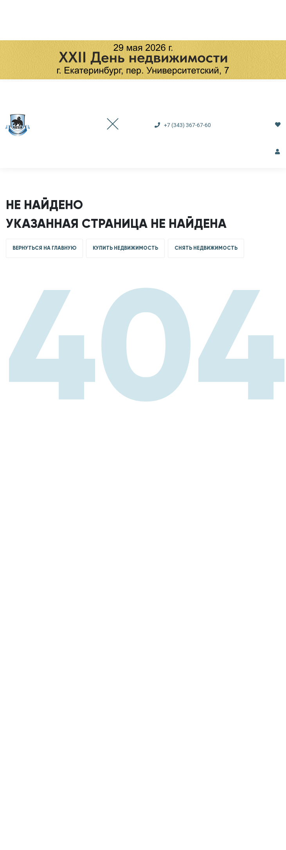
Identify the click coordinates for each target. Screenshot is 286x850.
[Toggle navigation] (105, 124)
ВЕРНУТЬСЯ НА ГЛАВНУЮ (44, 248)
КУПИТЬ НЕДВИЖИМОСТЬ (125, 248)
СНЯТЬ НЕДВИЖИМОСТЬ (205, 248)
